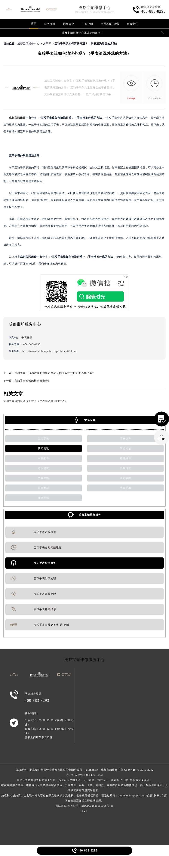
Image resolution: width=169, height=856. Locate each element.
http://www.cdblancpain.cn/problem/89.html (49, 351)
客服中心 (132, 23)
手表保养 (27, 337)
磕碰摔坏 (125, 458)
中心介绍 (87, 23)
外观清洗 (125, 468)
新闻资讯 (43, 448)
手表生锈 (43, 478)
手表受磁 (125, 487)
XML (84, 810)
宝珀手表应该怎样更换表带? (32, 380)
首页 (34, 23)
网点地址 (125, 448)
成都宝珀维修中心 (94, 8)
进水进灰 (43, 468)
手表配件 (43, 458)
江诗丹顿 (43, 497)
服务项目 (49, 23)
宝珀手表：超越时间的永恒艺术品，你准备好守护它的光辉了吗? (54, 372)
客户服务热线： (84, 787)
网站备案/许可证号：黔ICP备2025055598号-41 (84, 805)
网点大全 (68, 23)
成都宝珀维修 (17, 117)
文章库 (47, 43)
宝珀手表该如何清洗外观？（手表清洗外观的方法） (35, 401)
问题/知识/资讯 (110, 23)
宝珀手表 (43, 438)
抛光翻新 (43, 487)
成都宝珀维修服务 (90, 514)
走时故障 (125, 478)
